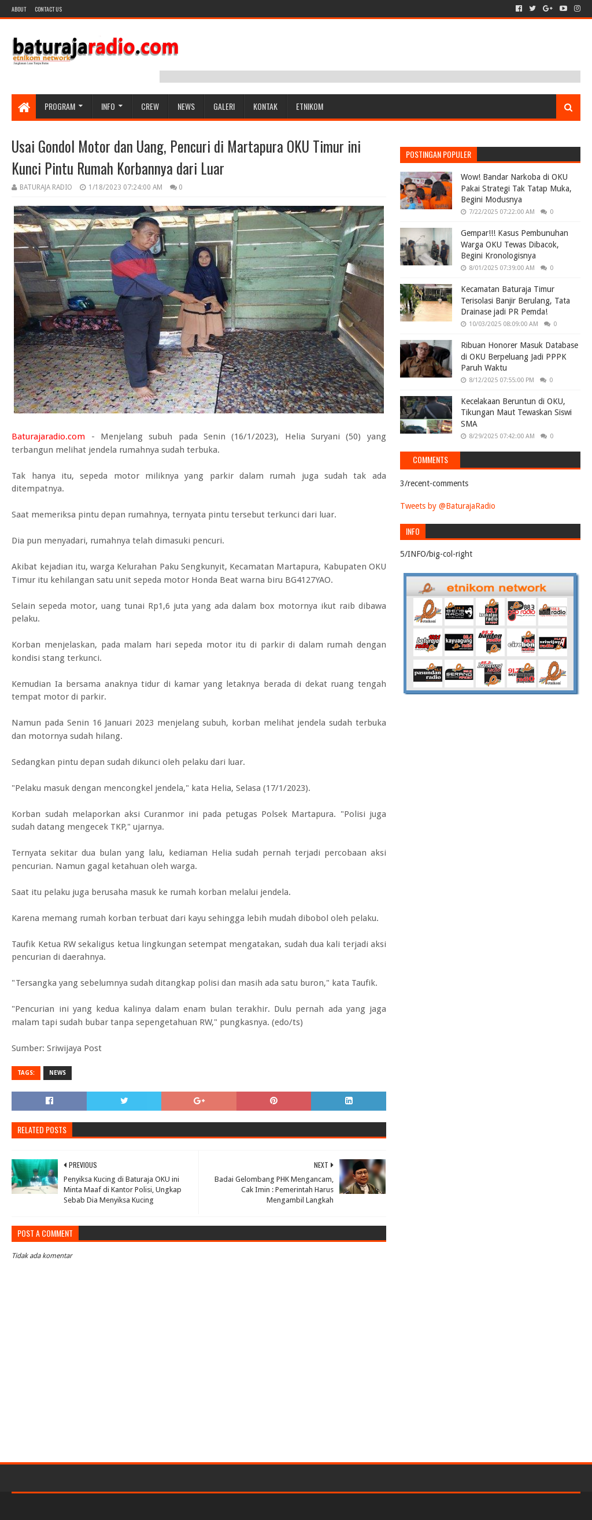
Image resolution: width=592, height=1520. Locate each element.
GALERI (224, 106)
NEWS (186, 106)
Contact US (48, 9)
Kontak (265, 106)
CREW (150, 106)
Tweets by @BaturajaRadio (447, 506)
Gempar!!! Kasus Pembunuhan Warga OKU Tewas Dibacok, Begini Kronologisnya (514, 244)
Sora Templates (76, 1506)
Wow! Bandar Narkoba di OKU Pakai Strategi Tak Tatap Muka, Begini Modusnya (516, 188)
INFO (108, 106)
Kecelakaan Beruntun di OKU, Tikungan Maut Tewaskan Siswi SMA (516, 412)
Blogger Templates (142, 1506)
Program (60, 106)
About (19, 9)
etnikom (309, 106)
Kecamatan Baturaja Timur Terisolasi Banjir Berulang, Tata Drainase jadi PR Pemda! (515, 300)
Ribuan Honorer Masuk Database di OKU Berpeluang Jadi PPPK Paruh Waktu (519, 356)
